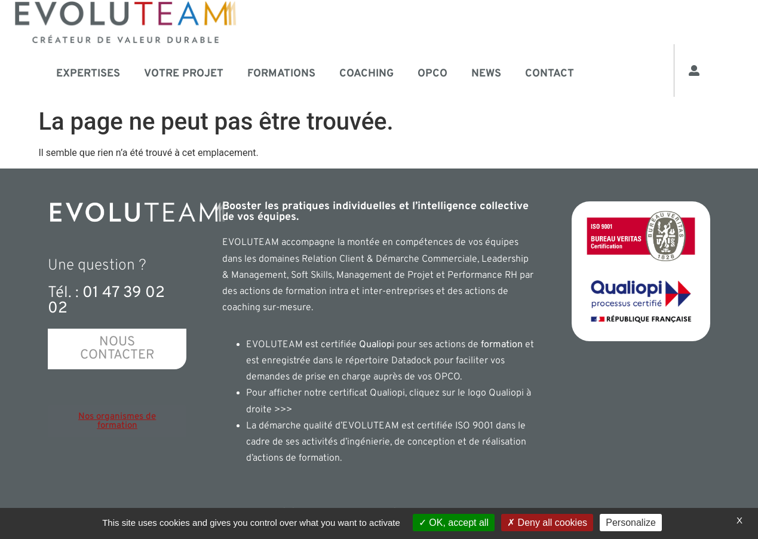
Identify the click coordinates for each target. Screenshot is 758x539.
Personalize (631, 522)
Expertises (88, 74)
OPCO (432, 74)
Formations (281, 74)
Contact (549, 74)
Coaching (366, 74)
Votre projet (183, 74)
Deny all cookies (547, 522)
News (486, 74)
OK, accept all (454, 522)
